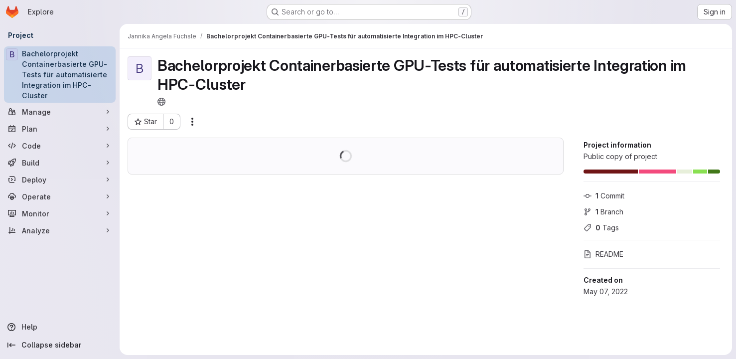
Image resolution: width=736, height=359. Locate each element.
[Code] (60, 146)
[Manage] (60, 112)
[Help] (60, 327)
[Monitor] (60, 213)
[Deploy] (60, 179)
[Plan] (60, 129)
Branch (603, 211)
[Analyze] (60, 230)
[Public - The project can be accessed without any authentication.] (161, 102)
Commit (604, 195)
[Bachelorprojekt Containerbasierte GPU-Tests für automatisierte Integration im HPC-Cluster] (60, 74)
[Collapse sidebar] (60, 345)
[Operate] (60, 196)
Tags (601, 227)
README (603, 254)
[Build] (60, 163)
